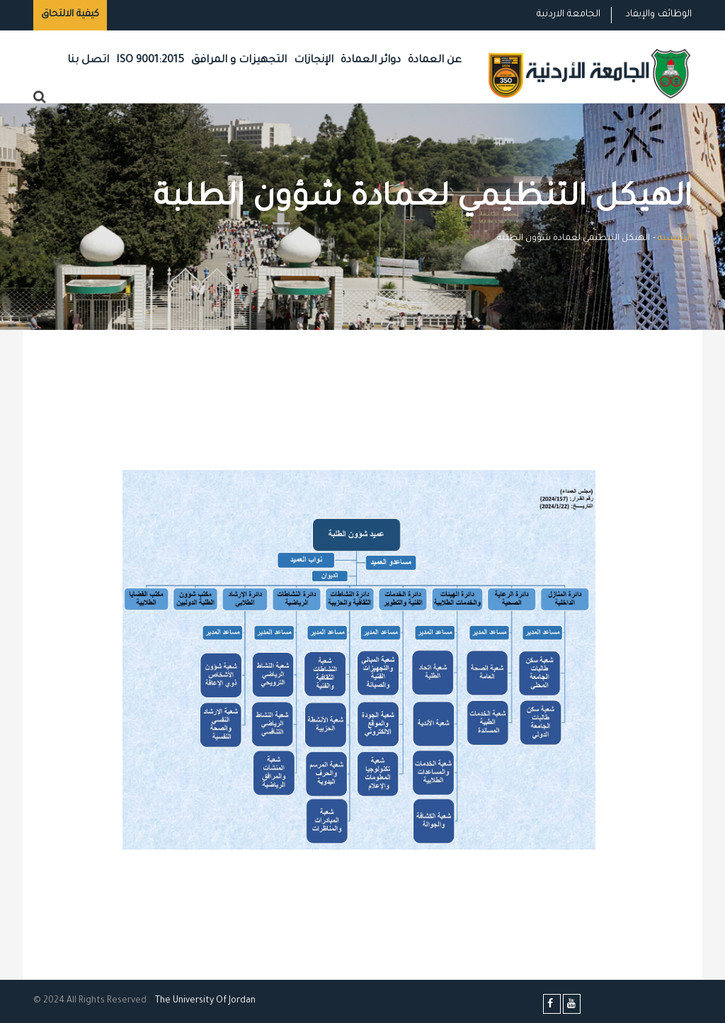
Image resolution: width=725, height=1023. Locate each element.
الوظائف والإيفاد (658, 14)
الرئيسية (675, 239)
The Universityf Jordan (205, 1001)
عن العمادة (435, 61)
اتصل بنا (88, 61)
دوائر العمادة (371, 61)
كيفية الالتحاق (70, 14)
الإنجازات (313, 61)
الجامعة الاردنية (568, 14)
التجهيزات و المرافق (239, 61)
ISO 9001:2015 (150, 61)
